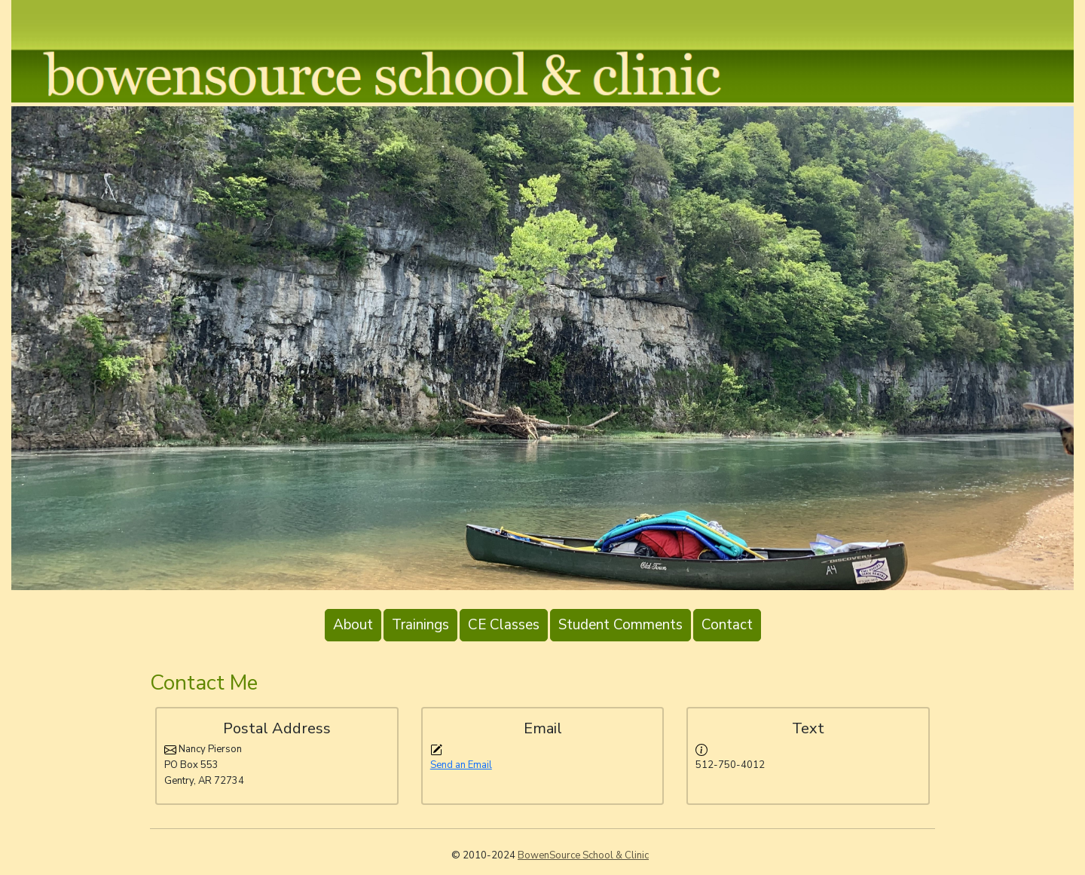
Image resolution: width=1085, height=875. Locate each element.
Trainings (420, 625)
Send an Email (461, 765)
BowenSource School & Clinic (583, 855)
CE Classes (503, 625)
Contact (727, 625)
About (353, 625)
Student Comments (620, 625)
